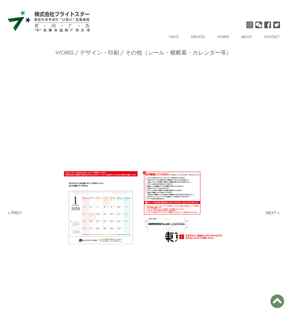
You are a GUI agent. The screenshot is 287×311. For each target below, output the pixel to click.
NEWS (174, 36)
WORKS (223, 36)
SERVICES (198, 36)
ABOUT (246, 36)
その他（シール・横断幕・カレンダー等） (178, 52)
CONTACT (271, 36)
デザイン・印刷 (99, 52)
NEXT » (272, 213)
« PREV (15, 213)
